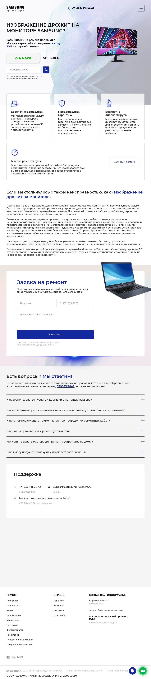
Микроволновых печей (19, 644)
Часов (9, 610)
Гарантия (59, 600)
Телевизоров (13, 615)
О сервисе (59, 615)
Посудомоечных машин (19, 639)
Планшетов (12, 605)
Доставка (59, 610)
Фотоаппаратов (14, 630)
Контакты (59, 605)
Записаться (55, 334)
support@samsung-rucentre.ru (106, 610)
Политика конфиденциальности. (84, 670)
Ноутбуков (12, 625)
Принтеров (12, 635)
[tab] (75, 491)
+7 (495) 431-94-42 (99, 600)
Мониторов (12, 620)
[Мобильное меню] (141, 8)
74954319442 (65, 386)
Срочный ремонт (124, 161)
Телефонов (12, 600)
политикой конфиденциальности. (22, 78)
